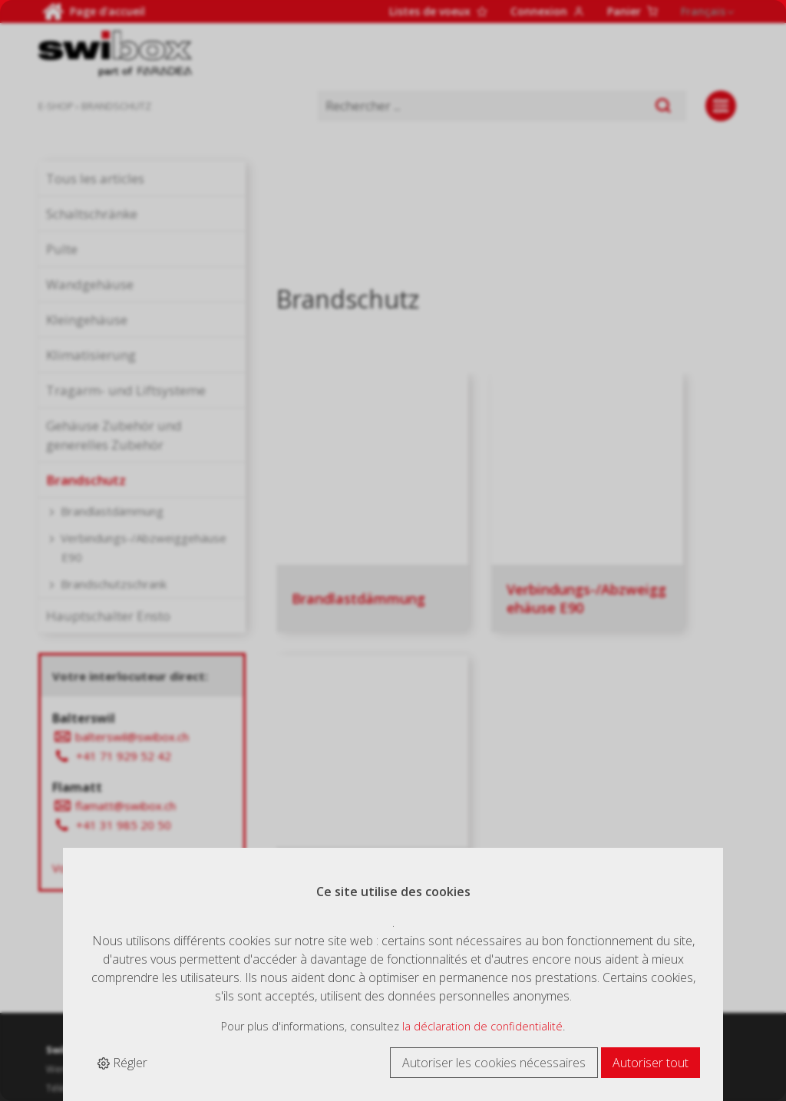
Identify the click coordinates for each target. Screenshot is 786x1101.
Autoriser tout (651, 1062)
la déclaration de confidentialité (482, 1026)
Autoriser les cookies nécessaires (494, 1062)
